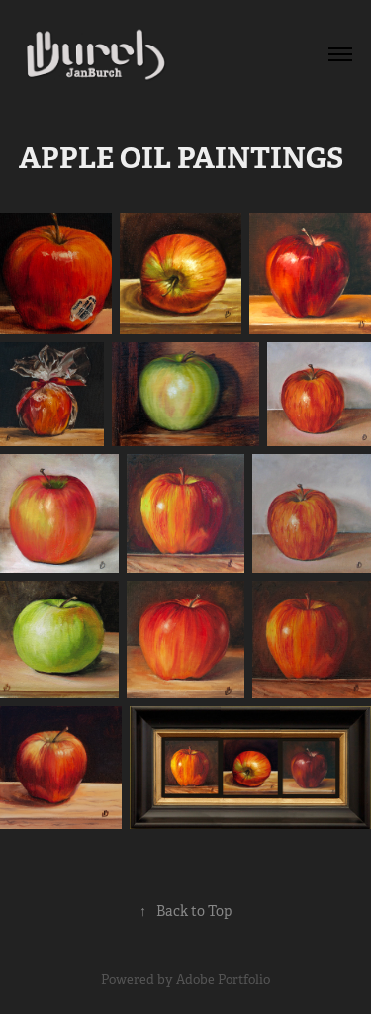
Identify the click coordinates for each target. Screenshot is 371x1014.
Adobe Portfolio (223, 979)
